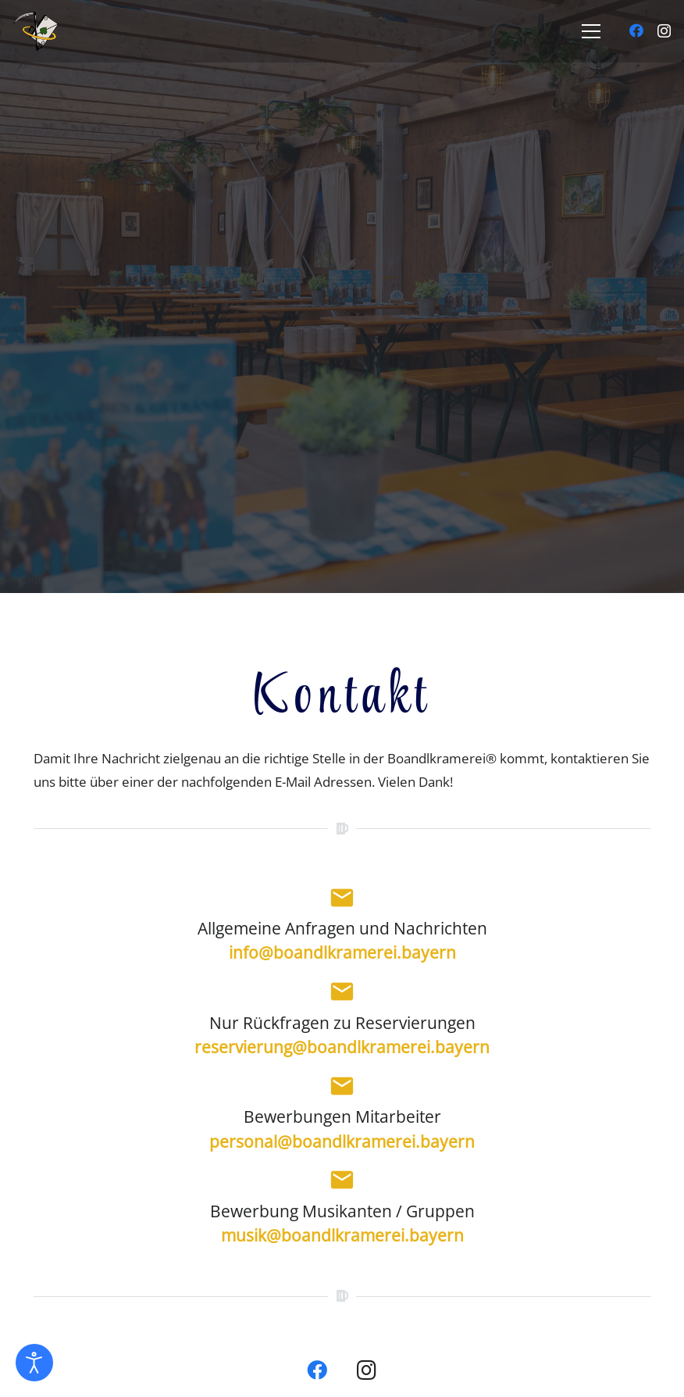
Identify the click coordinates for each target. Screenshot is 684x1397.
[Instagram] (664, 31)
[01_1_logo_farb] (60, 31)
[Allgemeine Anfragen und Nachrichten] (342, 900)
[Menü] (591, 31)
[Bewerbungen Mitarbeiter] (342, 1089)
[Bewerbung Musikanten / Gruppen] (342, 1183)
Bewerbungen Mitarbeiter (342, 1117)
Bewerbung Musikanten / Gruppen (342, 1211)
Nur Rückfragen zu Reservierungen (342, 1023)
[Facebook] (636, 30)
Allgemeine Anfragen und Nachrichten (342, 929)
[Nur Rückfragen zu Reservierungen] (342, 994)
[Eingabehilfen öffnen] (34, 1362)
